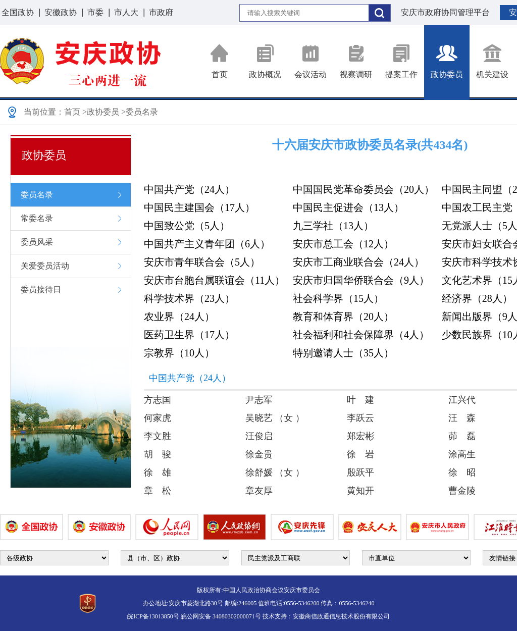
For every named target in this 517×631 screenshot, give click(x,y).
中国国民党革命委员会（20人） (363, 189)
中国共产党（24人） (189, 189)
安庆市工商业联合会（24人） (358, 262)
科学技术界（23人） (189, 298)
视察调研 (356, 61)
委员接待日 (41, 289)
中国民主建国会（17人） (199, 207)
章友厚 (259, 491)
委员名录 (37, 194)
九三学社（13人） (333, 225)
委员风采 (37, 242)
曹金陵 (462, 491)
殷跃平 (360, 472)
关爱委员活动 (45, 265)
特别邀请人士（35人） (343, 352)
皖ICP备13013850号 (153, 616)
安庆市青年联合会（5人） (202, 262)
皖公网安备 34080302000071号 (221, 616)
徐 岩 (360, 454)
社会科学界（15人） (338, 298)
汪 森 (462, 418)
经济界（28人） (477, 298)
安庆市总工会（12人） (343, 243)
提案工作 (401, 61)
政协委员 (447, 61)
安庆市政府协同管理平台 (445, 12)
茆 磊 (462, 436)
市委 (95, 12)
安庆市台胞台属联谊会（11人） (214, 280)
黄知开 (360, 491)
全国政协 (18, 12)
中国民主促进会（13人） (348, 207)
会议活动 (310, 61)
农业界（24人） (179, 316)
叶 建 (360, 400)
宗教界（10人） (179, 352)
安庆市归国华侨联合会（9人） (361, 280)
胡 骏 (157, 454)
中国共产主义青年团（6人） (207, 243)
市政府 (161, 12)
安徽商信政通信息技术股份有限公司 (341, 616)
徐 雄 (157, 472)
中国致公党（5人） (187, 225)
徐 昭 (462, 472)
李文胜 (157, 436)
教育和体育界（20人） (343, 316)
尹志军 (259, 400)
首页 (219, 61)
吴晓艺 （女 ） (274, 418)
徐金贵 (259, 454)
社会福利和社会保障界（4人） (361, 334)
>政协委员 (100, 112)
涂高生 (462, 454)
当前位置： (44, 112)
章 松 (157, 491)
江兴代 (462, 400)
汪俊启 (259, 436)
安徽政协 (60, 12)
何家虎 (157, 418)
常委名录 (37, 218)
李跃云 (360, 418)
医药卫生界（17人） (189, 334)
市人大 (126, 12)
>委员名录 (139, 112)
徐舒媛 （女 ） (274, 472)
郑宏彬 (360, 436)
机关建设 (492, 61)
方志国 (157, 400)
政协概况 (265, 61)
